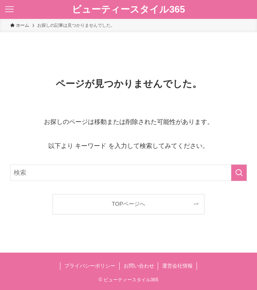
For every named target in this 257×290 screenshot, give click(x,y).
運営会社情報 (177, 266)
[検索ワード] (128, 172)
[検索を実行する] (239, 172)
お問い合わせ (139, 266)
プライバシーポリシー (89, 266)
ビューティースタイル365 (128, 9)
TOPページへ (128, 204)
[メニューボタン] (9, 9)
